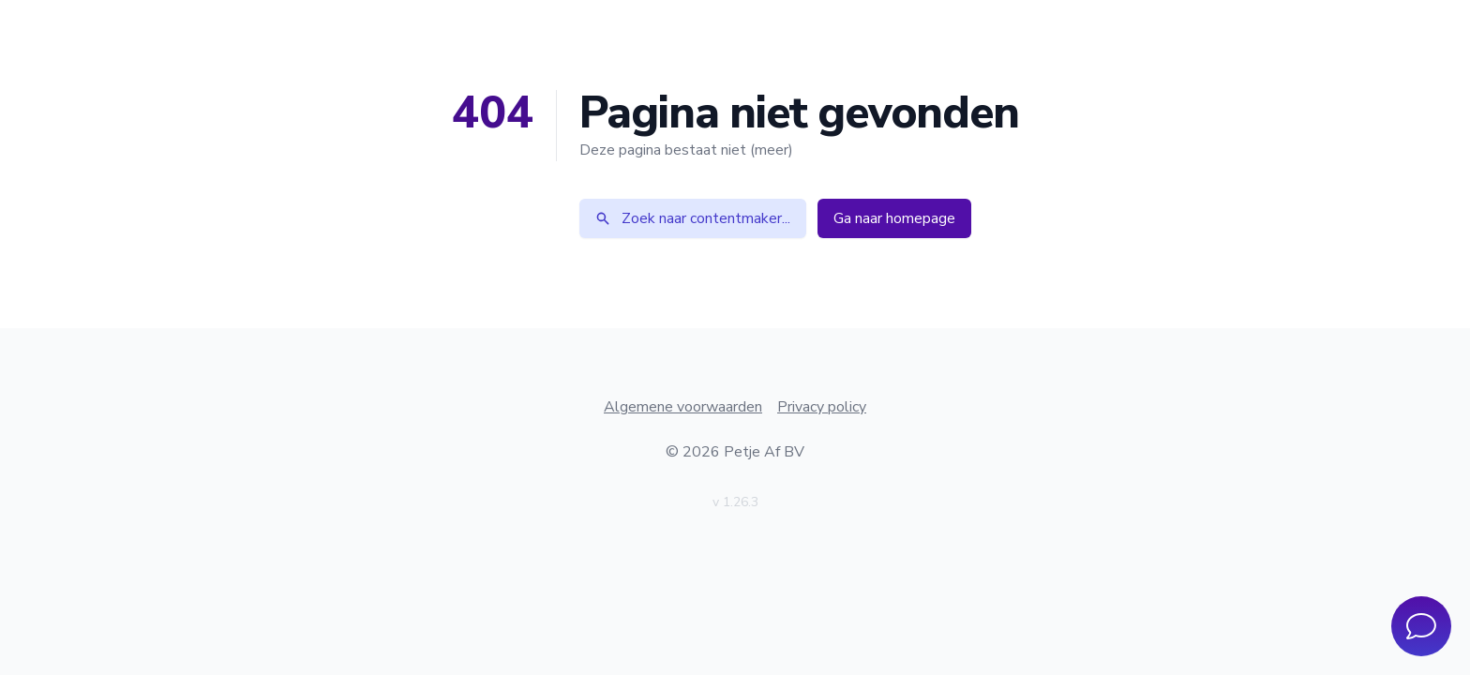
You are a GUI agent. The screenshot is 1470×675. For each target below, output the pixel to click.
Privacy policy (821, 407)
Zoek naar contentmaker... (692, 218)
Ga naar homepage (894, 218)
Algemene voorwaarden (683, 407)
